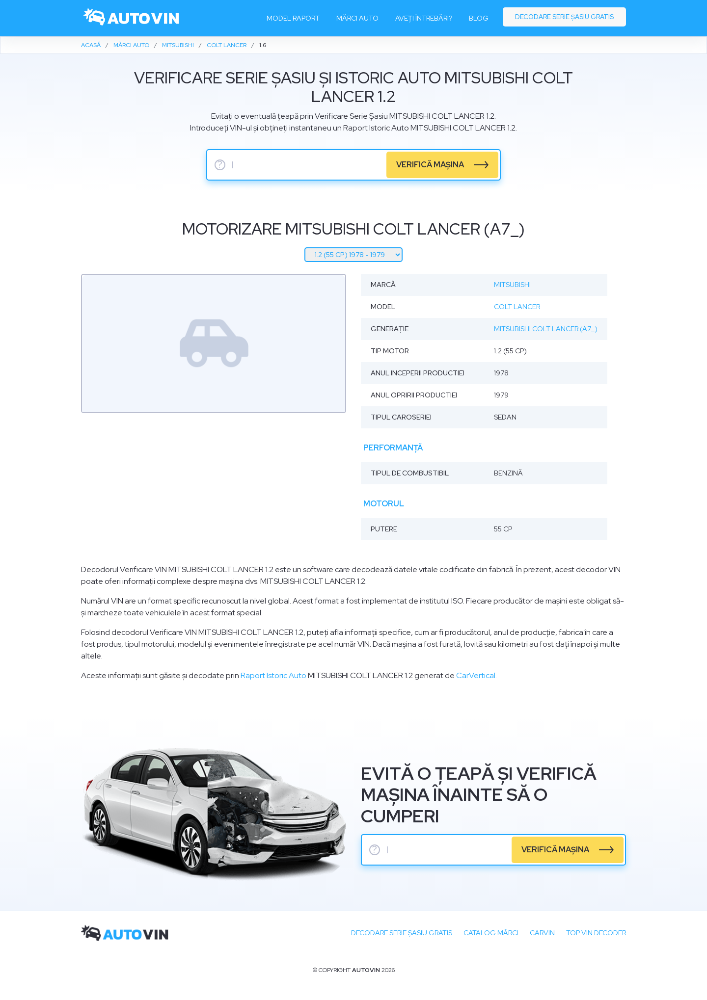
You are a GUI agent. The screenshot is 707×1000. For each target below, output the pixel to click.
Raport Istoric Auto (273, 675)
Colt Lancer (517, 306)
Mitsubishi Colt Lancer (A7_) (546, 328)
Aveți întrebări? (423, 18)
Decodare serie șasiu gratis (564, 17)
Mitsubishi (512, 284)
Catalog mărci (490, 932)
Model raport (293, 18)
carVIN (542, 932)
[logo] (132, 18)
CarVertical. (476, 675)
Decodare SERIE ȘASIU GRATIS (401, 932)
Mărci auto (357, 18)
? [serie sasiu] (220, 164)
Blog (479, 18)
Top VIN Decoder (596, 932)
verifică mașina (430, 164)
